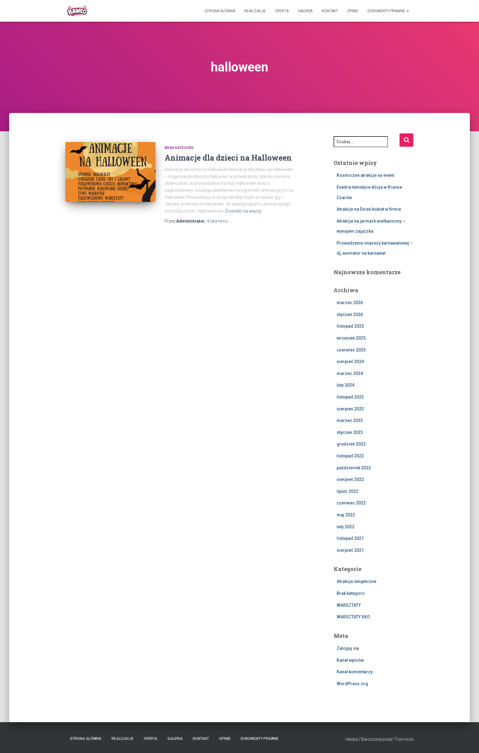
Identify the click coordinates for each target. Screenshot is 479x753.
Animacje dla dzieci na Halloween (228, 158)
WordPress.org (352, 683)
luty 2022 (345, 526)
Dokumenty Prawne (388, 11)
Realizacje (255, 11)
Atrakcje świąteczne (356, 581)
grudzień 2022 (351, 444)
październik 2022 (354, 467)
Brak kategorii (179, 148)
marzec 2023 (350, 420)
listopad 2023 (350, 397)
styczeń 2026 (350, 314)
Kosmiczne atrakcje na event (365, 175)
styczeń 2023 (350, 432)
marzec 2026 (350, 302)
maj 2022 (346, 514)
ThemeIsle (404, 739)
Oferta (282, 11)
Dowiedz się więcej (243, 211)
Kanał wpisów (350, 660)
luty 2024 (345, 385)
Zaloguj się (348, 648)
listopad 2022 (350, 455)
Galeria (305, 11)
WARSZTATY (349, 605)
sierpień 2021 (350, 550)
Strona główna (220, 11)
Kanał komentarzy (355, 671)
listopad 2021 (350, 538)
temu (217, 221)
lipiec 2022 (347, 491)
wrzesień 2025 (351, 338)
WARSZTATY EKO (353, 616)
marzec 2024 (350, 373)
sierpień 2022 (350, 479)
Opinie (352, 11)
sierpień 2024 (350, 361)
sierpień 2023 (350, 408)
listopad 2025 (350, 326)
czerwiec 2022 (351, 502)
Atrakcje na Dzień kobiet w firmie (369, 209)
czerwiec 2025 (351, 349)
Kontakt (330, 11)
